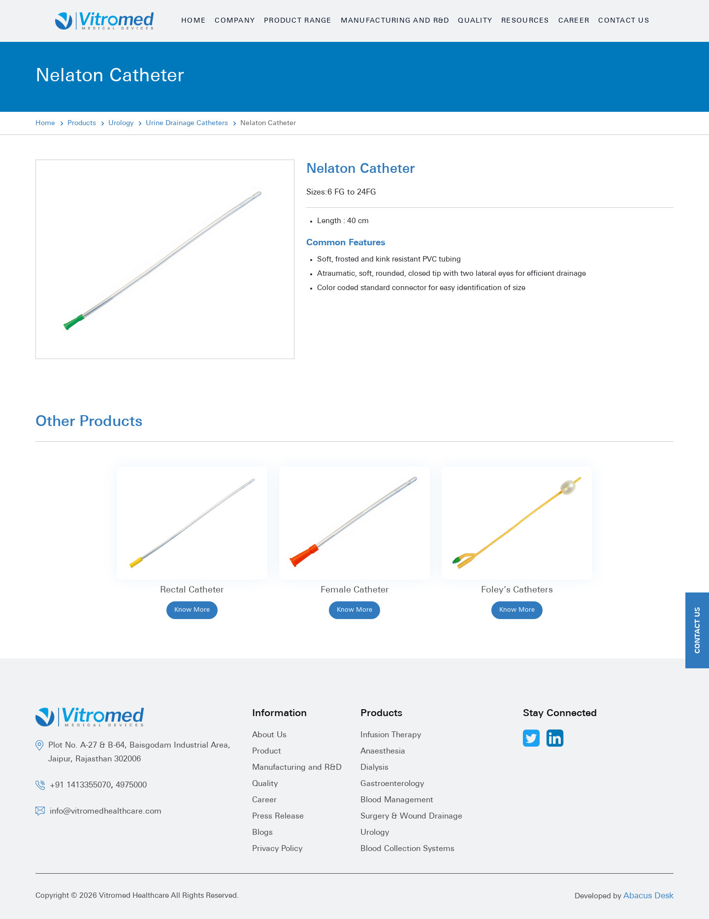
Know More (192, 610)
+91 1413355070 (80, 785)
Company (235, 21)
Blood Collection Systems (407, 849)
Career (574, 21)
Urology (120, 123)
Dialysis (374, 768)
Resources (525, 21)
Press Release (278, 817)
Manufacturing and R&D (395, 21)
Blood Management (396, 800)
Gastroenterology (392, 784)
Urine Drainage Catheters (187, 123)
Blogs (262, 833)
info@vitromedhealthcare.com (105, 812)
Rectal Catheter (192, 590)
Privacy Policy (277, 849)
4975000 (131, 785)
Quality (475, 21)
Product (266, 751)
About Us (269, 735)
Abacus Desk (648, 896)
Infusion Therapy (390, 735)
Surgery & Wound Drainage (411, 817)
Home (193, 21)
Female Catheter (355, 590)
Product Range (298, 21)
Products (81, 123)
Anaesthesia (382, 751)
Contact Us (623, 21)
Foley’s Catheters (517, 590)
